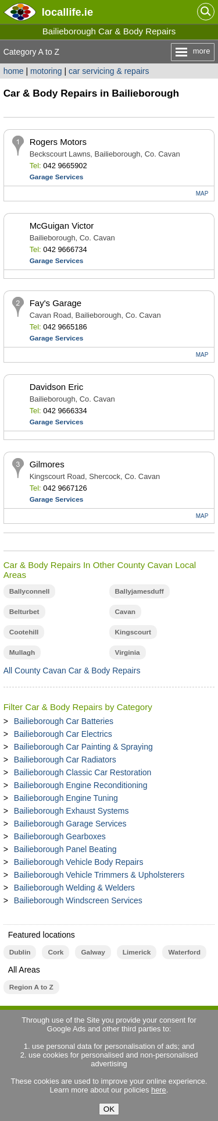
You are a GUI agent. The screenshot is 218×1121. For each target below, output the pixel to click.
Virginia (127, 652)
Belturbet (24, 612)
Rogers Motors (58, 142)
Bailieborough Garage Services (70, 823)
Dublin (20, 952)
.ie (67, 12)
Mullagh (22, 652)
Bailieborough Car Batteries (63, 721)
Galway (93, 952)
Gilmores (47, 464)
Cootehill (24, 632)
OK (109, 1109)
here (158, 1089)
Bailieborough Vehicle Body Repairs (79, 862)
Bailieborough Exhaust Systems (71, 810)
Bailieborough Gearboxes (60, 836)
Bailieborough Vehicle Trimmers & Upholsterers (99, 874)
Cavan (125, 612)
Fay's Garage (56, 303)
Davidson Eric (57, 387)
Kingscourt (133, 632)
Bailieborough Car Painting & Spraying (83, 746)
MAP (202, 193)
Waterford (184, 952)
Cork (55, 952)
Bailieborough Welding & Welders (74, 887)
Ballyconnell (29, 591)
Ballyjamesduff (139, 591)
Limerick (137, 952)
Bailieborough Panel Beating (65, 849)
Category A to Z (31, 51)
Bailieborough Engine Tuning (66, 798)
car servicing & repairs (109, 71)
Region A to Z (31, 987)
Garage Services (57, 177)
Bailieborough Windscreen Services (78, 900)
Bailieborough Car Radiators (65, 759)
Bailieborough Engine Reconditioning (81, 785)
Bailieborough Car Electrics (63, 734)
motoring (46, 71)
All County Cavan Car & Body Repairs (72, 670)
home (13, 71)
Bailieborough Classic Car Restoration (83, 772)
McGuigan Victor (62, 225)
